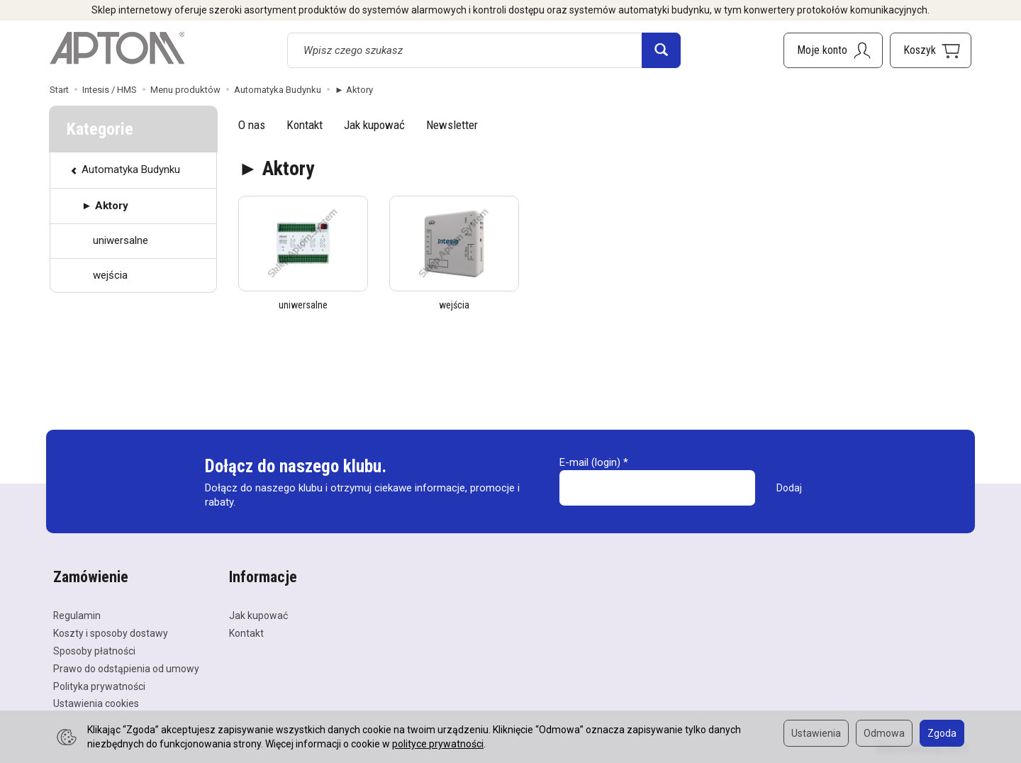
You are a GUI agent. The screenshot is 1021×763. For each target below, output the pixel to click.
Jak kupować (374, 125)
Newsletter (452, 125)
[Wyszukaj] (661, 50)
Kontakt (304, 125)
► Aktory (105, 205)
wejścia (454, 305)
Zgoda (941, 733)
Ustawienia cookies (96, 703)
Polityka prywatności (99, 686)
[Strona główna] (117, 48)
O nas (251, 125)
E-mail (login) (589, 462)
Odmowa (884, 733)
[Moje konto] (833, 50)
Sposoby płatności (94, 651)
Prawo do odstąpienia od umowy (126, 668)
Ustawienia (816, 733)
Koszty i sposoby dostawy (110, 633)
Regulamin (77, 615)
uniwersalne (303, 305)
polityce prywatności (438, 744)
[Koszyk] (930, 50)
